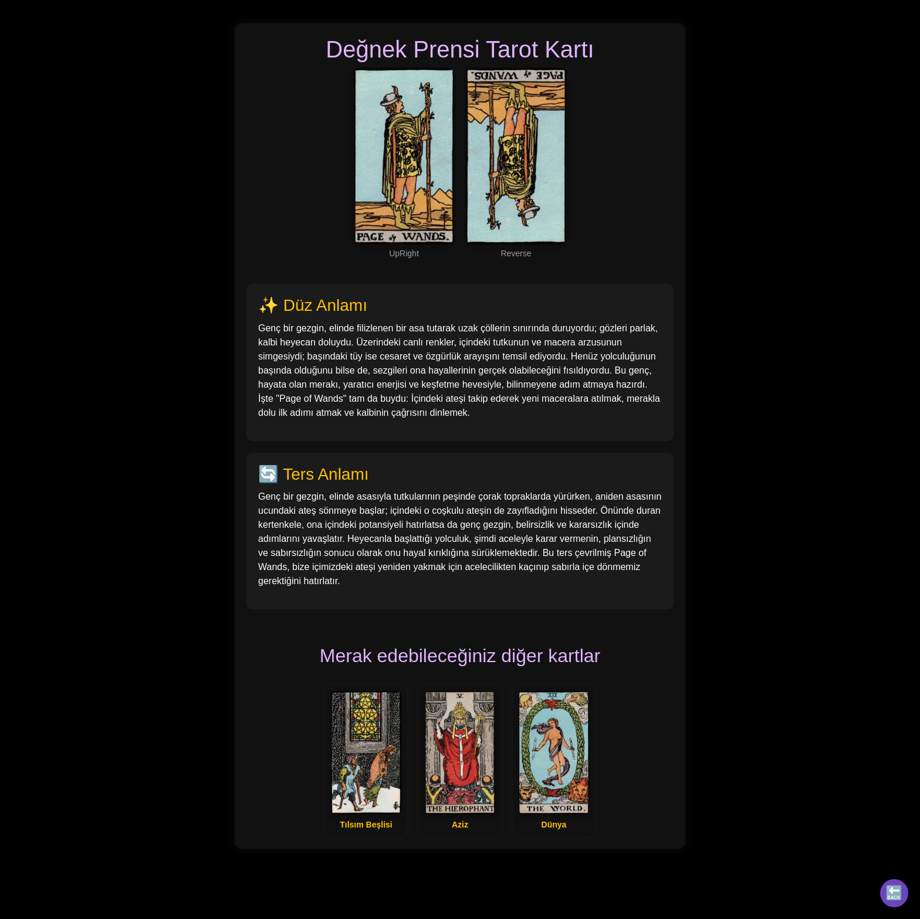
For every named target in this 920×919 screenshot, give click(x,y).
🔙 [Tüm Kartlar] (894, 893)
